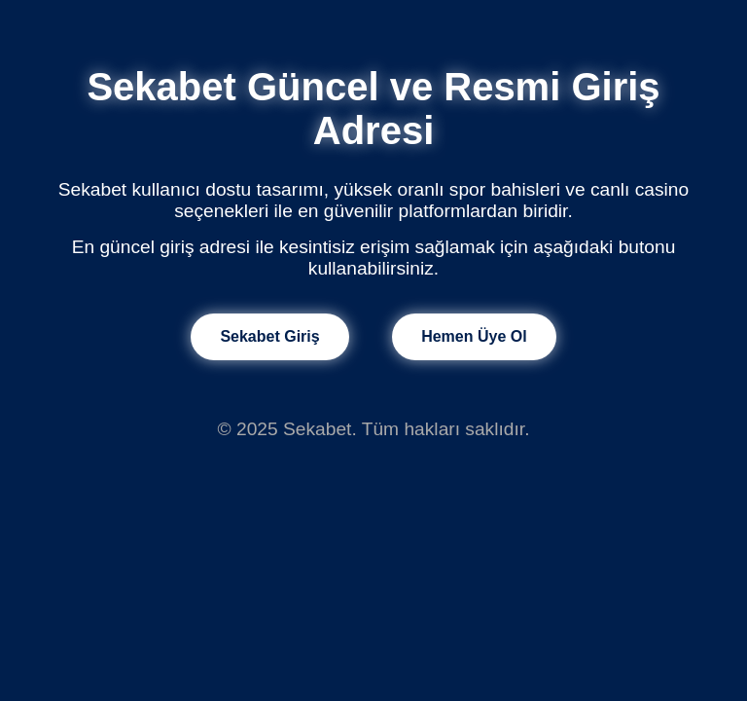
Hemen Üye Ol (473, 336)
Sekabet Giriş (269, 336)
